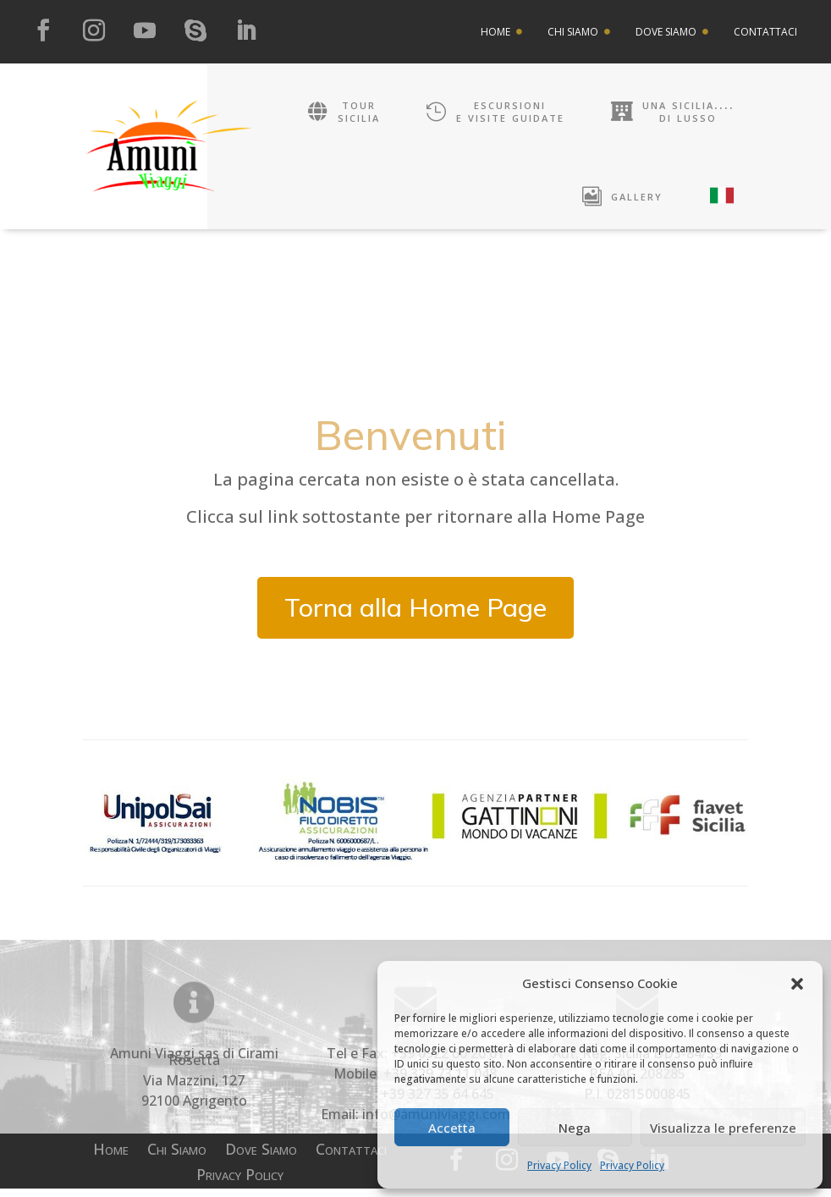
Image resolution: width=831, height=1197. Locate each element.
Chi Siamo (176, 1159)
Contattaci (351, 1159)
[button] (797, 983)
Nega (575, 1127)
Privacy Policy (559, 1165)
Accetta (452, 1127)
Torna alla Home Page (415, 616)
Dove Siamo (261, 1159)
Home (111, 1159)
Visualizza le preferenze (723, 1127)
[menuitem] (501, 32)
